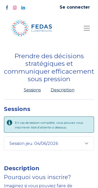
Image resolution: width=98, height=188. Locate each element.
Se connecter (75, 7)
